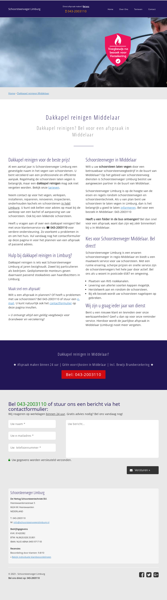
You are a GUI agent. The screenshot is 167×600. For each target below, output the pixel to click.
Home (11, 93)
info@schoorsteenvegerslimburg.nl (31, 522)
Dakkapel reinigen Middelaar (33, 93)
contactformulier (61, 303)
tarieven (53, 187)
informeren (128, 207)
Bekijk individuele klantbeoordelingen (31, 556)
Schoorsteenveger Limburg (24, 9)
